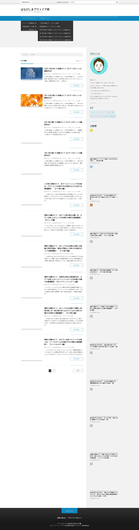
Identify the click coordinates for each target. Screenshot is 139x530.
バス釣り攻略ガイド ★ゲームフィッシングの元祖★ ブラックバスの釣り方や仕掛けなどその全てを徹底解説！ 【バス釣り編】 (63, 186)
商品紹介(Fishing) (95, 201)
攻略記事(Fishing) (57, 73)
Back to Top (69, 511)
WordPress (85, 525)
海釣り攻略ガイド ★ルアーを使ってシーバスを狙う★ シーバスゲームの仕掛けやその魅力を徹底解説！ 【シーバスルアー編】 (63, 342)
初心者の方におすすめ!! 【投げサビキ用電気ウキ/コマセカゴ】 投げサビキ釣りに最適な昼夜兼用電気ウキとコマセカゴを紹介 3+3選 (104, 494)
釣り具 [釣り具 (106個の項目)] (92, 116)
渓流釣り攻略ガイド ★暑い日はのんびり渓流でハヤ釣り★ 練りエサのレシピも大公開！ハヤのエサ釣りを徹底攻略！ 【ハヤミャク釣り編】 (104, 456)
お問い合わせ (61, 518)
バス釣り (69, 73)
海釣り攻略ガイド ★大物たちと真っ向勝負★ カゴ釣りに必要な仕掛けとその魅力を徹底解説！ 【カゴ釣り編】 (104, 308)
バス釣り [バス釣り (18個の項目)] (97, 112)
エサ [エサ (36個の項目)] (92, 112)
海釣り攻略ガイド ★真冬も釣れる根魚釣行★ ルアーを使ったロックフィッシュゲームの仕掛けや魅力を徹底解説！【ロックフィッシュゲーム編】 (63, 279)
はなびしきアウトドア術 (35, 9)
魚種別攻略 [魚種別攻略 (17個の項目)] (112, 116)
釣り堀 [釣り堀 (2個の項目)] (98, 116)
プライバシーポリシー (75, 518)
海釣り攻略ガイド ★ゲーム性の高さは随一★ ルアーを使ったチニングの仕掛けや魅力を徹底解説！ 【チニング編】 (64, 217)
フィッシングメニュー (29, 18)
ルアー (73, 73)
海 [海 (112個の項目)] (108, 112)
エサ (65, 73)
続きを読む (77, 85)
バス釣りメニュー (45, 18)
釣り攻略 (78, 73)
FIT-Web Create (70, 525)
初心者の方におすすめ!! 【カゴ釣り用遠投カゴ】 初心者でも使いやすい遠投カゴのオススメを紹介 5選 (103, 197)
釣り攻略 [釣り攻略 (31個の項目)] (104, 116)
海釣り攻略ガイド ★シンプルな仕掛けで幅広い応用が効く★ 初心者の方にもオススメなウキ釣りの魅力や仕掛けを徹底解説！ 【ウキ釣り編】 (63, 310)
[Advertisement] (69, 34)
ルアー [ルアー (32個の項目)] (104, 112)
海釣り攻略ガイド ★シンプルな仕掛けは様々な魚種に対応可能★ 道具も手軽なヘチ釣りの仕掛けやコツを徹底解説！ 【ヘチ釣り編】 (63, 248)
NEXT (78, 370)
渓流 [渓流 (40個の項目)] (112, 112)
